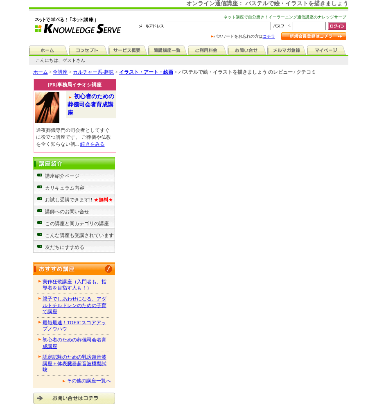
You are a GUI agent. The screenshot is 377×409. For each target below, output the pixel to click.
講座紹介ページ (62, 176)
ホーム (40, 72)
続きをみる (92, 144)
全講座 (60, 72)
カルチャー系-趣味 (93, 72)
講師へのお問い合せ (67, 212)
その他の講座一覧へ (89, 381)
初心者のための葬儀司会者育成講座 (91, 104)
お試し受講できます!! (79, 200)
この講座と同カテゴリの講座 (77, 223)
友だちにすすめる (64, 247)
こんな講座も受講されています (79, 235)
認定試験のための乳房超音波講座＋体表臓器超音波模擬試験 (74, 363)
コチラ (269, 36)
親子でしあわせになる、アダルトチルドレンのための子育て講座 (74, 305)
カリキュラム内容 (64, 188)
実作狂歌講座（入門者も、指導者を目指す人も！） (74, 285)
